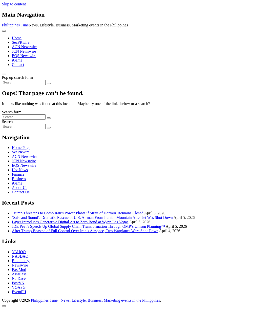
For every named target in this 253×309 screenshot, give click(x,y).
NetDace (19, 278)
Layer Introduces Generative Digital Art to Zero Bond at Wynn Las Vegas (70, 222)
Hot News (20, 170)
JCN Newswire (24, 51)
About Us (19, 187)
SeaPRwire (20, 42)
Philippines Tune (15, 25)
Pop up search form (17, 77)
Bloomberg (21, 261)
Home (16, 38)
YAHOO (19, 252)
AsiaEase (19, 274)
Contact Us (21, 192)
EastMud (19, 270)
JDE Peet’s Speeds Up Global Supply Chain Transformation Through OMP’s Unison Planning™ (88, 226)
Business (19, 179)
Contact (18, 64)
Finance (18, 174)
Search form (11, 112)
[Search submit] (49, 83)
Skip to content (14, 4)
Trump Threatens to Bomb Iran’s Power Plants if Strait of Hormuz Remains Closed (77, 213)
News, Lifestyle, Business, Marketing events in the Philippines (110, 300)
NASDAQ (20, 256)
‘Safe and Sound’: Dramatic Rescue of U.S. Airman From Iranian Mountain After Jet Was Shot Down (92, 217)
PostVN (18, 283)
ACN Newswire (24, 47)
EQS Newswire (24, 56)
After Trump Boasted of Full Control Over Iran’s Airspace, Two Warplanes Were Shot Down (85, 231)
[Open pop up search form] (4, 74)
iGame (17, 60)
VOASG (18, 287)
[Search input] (24, 82)
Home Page (21, 147)
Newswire (20, 265)
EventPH (19, 292)
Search (7, 122)
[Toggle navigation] (4, 31)
